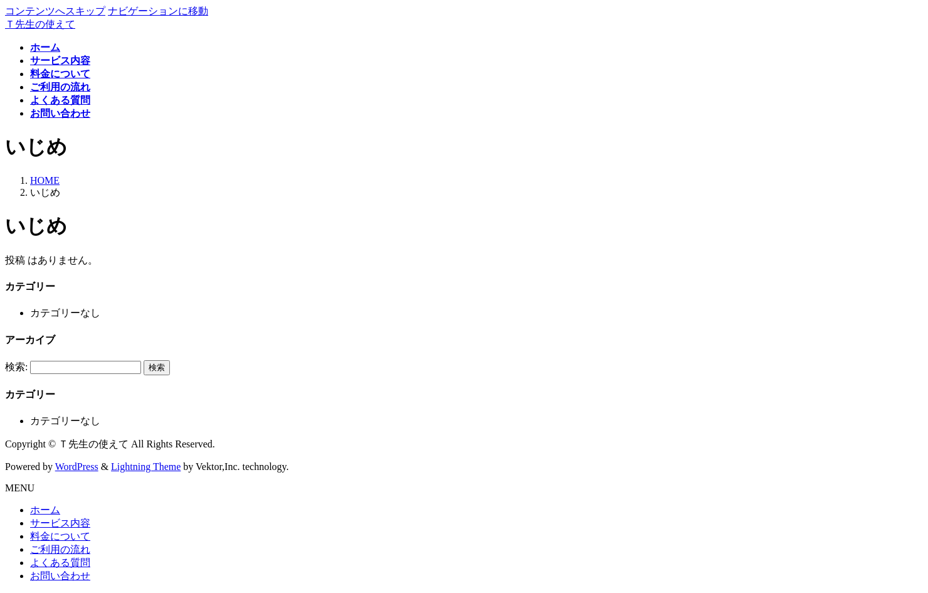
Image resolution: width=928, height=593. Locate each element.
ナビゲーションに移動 (158, 11)
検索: (16, 366)
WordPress (76, 466)
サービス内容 (60, 523)
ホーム (45, 510)
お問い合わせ (60, 575)
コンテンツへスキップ (55, 11)
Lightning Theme (146, 466)
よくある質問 (60, 562)
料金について (60, 536)
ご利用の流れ (60, 549)
